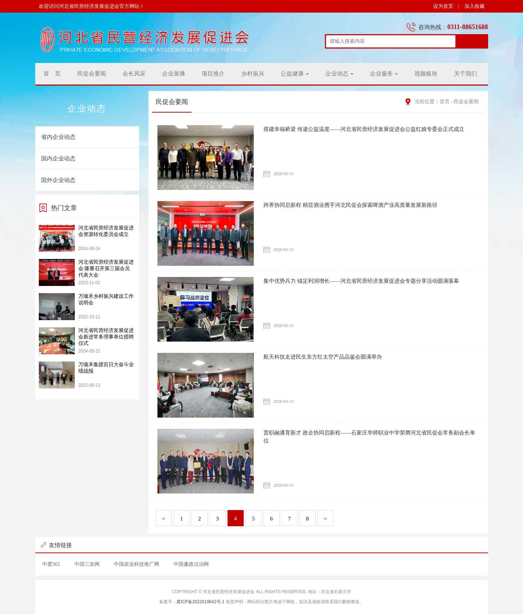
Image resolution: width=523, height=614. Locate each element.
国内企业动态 (58, 158)
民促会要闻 (91, 74)
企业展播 (173, 74)
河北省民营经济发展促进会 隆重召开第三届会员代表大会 (106, 268)
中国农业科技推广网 (136, 564)
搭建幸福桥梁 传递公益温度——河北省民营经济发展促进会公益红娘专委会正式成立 (370, 129)
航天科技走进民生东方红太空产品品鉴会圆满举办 (326, 357)
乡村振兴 (252, 74)
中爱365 (51, 564)
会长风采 (134, 74)
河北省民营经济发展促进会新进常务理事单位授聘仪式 (106, 337)
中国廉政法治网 (191, 564)
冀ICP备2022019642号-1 (200, 601)
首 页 (52, 74)
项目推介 (213, 74)
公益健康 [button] (295, 74)
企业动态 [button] (339, 74)
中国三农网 (87, 564)
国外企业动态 (58, 180)
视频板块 (425, 74)
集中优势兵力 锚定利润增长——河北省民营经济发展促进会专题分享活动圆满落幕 (367, 281)
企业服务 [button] (384, 74)
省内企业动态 (58, 137)
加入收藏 (474, 6)
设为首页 (443, 6)
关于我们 (465, 74)
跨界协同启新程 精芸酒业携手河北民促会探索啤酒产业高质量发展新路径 (356, 205)
